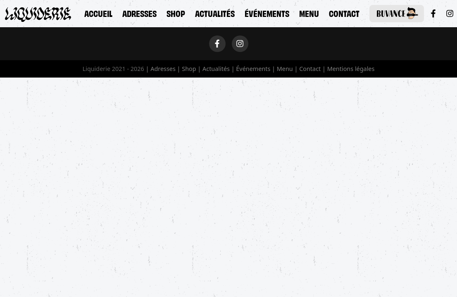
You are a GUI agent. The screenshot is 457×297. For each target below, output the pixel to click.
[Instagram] (450, 13)
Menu (309, 13)
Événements (267, 13)
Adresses (139, 13)
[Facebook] (433, 13)
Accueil (98, 13)
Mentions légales (351, 69)
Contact (344, 13)
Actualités (215, 13)
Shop (176, 13)
